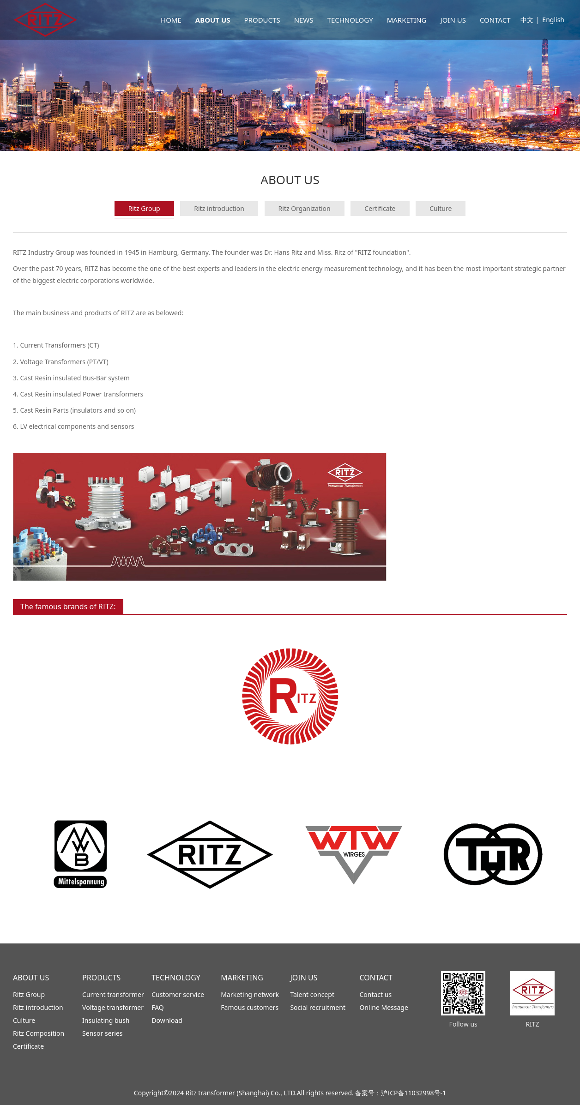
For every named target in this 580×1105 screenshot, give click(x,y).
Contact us (375, 994)
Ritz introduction (219, 208)
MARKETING (407, 19)
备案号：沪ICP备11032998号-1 (400, 1092)
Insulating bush (105, 1020)
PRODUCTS (262, 19)
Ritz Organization (304, 208)
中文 (526, 19)
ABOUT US (212, 19)
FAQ (157, 1007)
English (553, 19)
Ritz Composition (38, 1033)
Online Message (383, 1007)
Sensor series (102, 1033)
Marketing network (250, 994)
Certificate (379, 208)
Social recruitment (317, 1007)
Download (166, 1020)
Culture (440, 208)
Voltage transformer (113, 1007)
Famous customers (249, 1007)
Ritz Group (144, 208)
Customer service (177, 994)
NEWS (304, 19)
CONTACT (495, 19)
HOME (171, 19)
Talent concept (312, 994)
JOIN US (453, 19)
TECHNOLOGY (350, 19)
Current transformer (113, 994)
